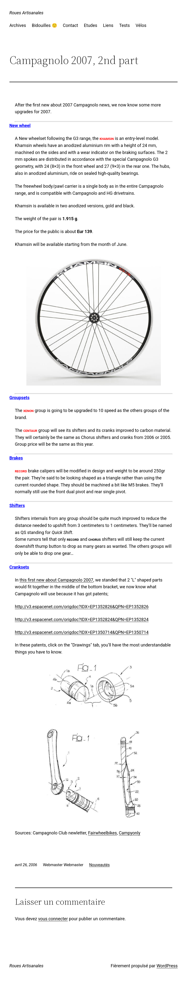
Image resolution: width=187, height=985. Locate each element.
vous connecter (53, 918)
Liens (108, 25)
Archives (17, 25)
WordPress (167, 965)
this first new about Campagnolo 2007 (56, 579)
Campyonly (129, 832)
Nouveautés (99, 865)
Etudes (90, 25)
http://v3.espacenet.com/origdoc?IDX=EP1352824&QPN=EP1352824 (82, 619)
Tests (124, 25)
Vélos (141, 25)
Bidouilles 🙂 (44, 25)
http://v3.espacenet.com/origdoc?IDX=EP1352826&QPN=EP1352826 (82, 606)
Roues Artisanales (26, 12)
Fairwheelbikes (102, 832)
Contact (70, 25)
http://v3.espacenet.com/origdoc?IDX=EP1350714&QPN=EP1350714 (82, 632)
